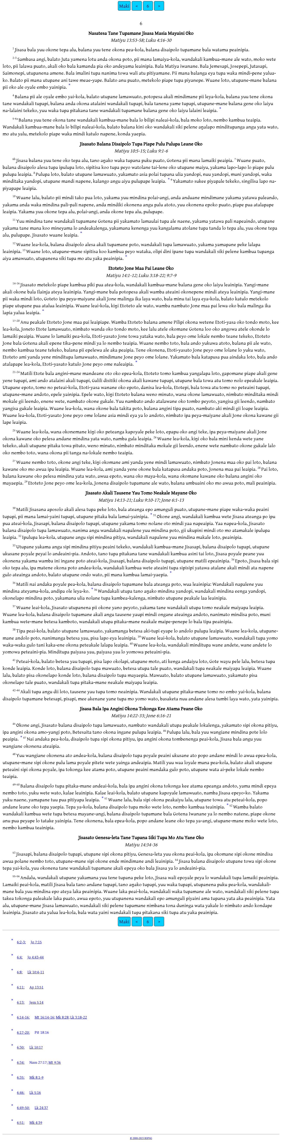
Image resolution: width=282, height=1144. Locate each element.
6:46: (20, 1092)
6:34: (20, 1062)
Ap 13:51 (36, 987)
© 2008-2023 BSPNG (141, 1138)
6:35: (20, 1077)
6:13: (20, 1002)
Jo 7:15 (36, 942)
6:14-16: (23, 1017)
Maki (124, 5)
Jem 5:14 (36, 1002)
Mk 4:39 (35, 1122)
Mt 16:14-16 (44, 1017)
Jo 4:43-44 (35, 957)
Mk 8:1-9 (36, 1077)
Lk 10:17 (36, 1047)
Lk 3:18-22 (78, 1017)
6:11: (20, 987)
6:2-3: (21, 942)
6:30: (20, 1047)
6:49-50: (23, 1107)
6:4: (19, 957)
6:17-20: (23, 1032)
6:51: (20, 1122)
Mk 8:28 (62, 1017)
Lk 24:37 (41, 1107)
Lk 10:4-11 (35, 972)
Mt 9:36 (54, 1062)
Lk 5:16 (35, 1092)
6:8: (19, 972)
